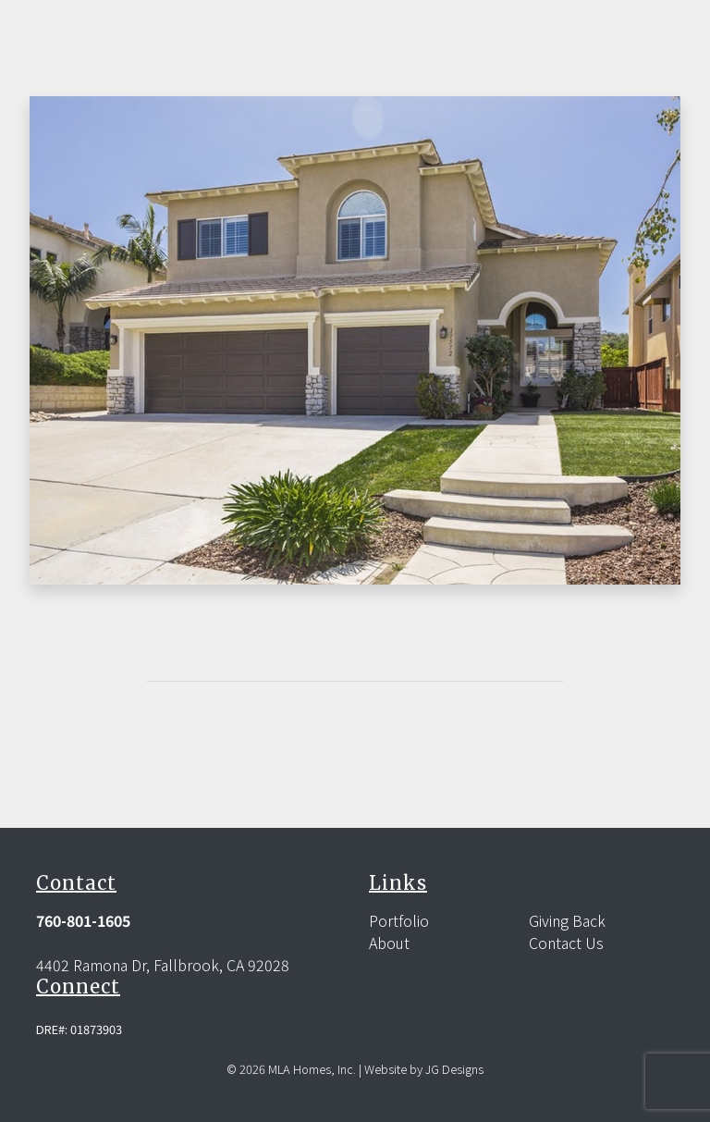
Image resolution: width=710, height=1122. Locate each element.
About (389, 942)
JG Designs (454, 1069)
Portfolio (399, 920)
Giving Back (567, 920)
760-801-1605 (83, 920)
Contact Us (566, 942)
